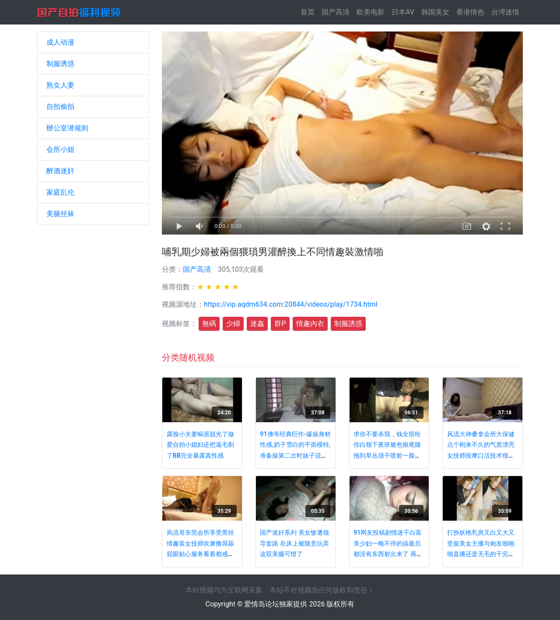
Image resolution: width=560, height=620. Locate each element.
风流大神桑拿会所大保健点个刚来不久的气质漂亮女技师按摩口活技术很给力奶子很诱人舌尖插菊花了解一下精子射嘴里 (480, 456)
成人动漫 (60, 42)
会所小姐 (60, 149)
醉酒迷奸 (60, 171)
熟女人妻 (60, 85)
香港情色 (470, 12)
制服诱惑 (60, 64)
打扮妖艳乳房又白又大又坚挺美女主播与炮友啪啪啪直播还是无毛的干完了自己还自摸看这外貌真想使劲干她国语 (480, 554)
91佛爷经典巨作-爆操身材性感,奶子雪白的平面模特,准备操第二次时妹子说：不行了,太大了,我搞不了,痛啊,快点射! (295, 456)
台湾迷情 (505, 12)
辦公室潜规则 (67, 128)
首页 (309, 11)
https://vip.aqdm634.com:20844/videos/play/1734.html (291, 304)
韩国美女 (435, 12)
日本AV (403, 12)
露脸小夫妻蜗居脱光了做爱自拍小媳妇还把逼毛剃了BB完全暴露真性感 (200, 445)
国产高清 (336, 12)
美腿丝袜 (60, 214)
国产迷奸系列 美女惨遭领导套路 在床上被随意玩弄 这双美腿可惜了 (294, 543)
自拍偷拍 (60, 106)
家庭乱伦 (60, 192)
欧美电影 (371, 12)
